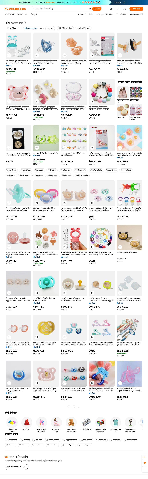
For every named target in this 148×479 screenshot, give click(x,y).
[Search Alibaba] (59, 9)
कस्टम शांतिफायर (86, 440)
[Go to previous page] (69, 407)
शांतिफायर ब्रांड (65, 170)
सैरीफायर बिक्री (101, 440)
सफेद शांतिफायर (37, 445)
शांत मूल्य (9, 175)
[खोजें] (96, 9)
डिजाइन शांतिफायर (131, 440)
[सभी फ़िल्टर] (12, 28)
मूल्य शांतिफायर (11, 170)
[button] (89, 8)
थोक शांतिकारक (22, 175)
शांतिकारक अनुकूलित (81, 175)
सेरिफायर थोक (52, 175)
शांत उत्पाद (25, 440)
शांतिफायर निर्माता (80, 170)
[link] (145, 457)
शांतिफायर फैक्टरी (11, 440)
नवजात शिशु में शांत (68, 445)
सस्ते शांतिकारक (111, 170)
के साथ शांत (39, 170)
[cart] (118, 9)
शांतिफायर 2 (10, 445)
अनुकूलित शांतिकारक (52, 440)
